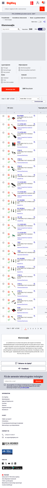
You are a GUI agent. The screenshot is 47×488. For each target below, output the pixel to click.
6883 (18, 142)
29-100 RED (21, 200)
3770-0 (19, 316)
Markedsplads (6, 399)
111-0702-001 (21, 124)
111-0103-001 (21, 182)
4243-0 (19, 299)
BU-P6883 (20, 116)
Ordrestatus (5, 421)
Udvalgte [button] (25, 98)
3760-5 (19, 166)
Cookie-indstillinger (7, 485)
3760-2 (19, 159)
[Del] (44, 22)
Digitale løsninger (6, 407)
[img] (11, 3)
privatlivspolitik (24, 387)
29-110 (19, 175)
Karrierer (4, 403)
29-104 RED (21, 258)
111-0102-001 (21, 192)
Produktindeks (5, 18)
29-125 (19, 217)
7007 (19, 242)
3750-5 (19, 291)
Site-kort (4, 405)
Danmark (5, 475)
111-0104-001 (21, 232)
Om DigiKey (5, 397)
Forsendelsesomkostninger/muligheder (12, 423)
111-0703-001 (21, 132)
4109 (18, 307)
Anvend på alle (10, 89)
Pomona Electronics (22, 147)
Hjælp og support (6, 419)
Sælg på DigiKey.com (7, 401)
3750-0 (19, 275)
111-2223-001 (21, 224)
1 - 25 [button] (7, 99)
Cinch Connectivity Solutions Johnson (24, 128)
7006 (19, 251)
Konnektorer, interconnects (19, 18)
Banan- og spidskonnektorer (37, 18)
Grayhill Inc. (20, 178)
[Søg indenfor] (9, 29)
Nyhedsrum (5, 409)
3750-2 (19, 284)
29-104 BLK (20, 267)
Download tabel (39, 101)
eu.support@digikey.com (10, 438)
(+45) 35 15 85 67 (8, 435)
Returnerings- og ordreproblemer (10, 425)
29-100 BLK (20, 208)
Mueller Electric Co (22, 121)
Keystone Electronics (22, 247)
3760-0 (19, 150)
